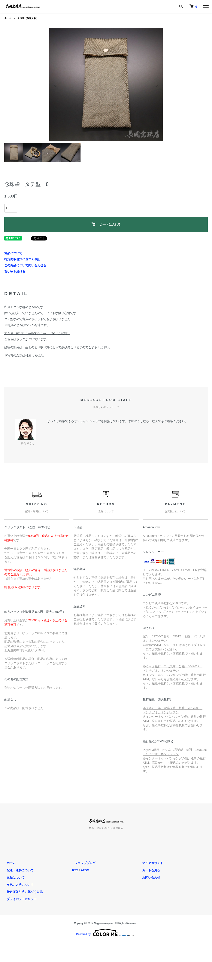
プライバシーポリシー (19, 899)
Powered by (106, 932)
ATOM (85, 870)
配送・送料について (17, 870)
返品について (13, 253)
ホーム (8, 18)
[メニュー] (205, 6)
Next (156, 84)
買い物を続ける (14, 271)
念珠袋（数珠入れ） (29, 18)
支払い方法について (17, 884)
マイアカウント (150, 863)
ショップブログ (82, 863)
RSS (75, 870)
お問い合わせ (149, 877)
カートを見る (149, 870)
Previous (55, 84)
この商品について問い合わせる (25, 265)
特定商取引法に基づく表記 (22, 259)
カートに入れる (106, 224)
